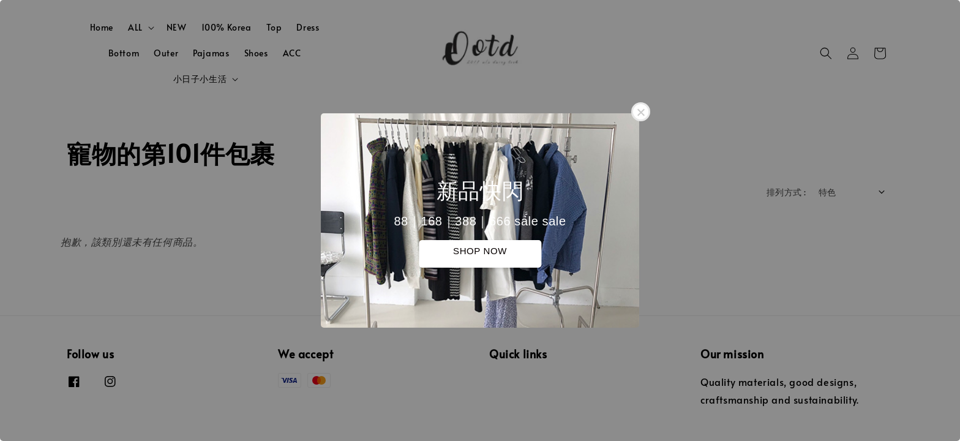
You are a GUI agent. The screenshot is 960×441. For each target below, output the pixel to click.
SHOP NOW (480, 251)
